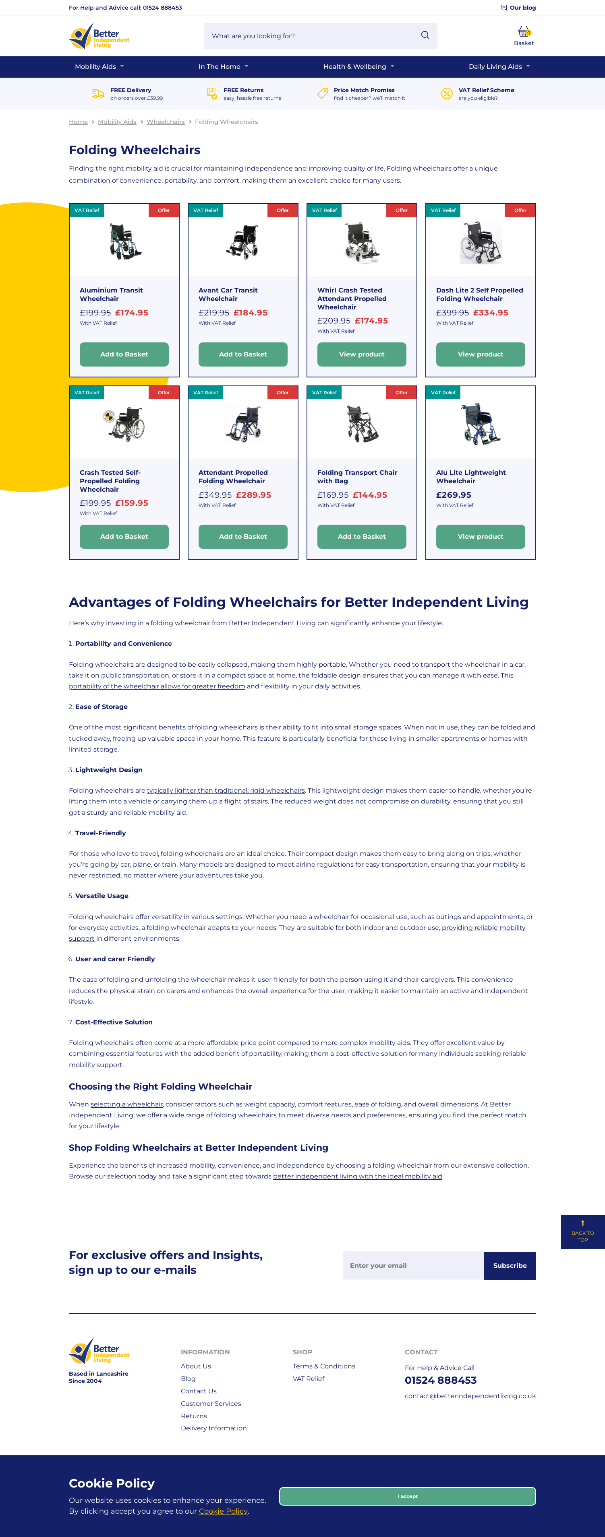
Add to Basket (124, 354)
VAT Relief (308, 1378)
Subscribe (510, 1265)
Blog (188, 1378)
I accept (408, 1496)
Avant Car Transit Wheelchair (228, 294)
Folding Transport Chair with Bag (357, 477)
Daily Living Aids (495, 66)
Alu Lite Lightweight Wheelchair (471, 477)
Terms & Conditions (324, 1366)
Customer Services (211, 1403)
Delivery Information (214, 1428)
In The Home (219, 66)
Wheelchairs (166, 122)
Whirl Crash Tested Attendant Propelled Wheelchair (352, 298)
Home (78, 122)
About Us (196, 1366)
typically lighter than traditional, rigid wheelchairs (226, 790)
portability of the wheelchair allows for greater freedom (157, 686)
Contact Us (199, 1391)
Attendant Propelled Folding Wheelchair (233, 477)
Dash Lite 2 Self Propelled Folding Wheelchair (479, 294)
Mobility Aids (95, 66)
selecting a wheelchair (127, 1104)
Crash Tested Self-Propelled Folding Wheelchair (110, 481)
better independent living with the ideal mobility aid (357, 1176)
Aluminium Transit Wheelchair (111, 294)
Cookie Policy (223, 1511)
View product (362, 354)
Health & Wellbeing (354, 66)
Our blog (518, 7)
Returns (194, 1416)
